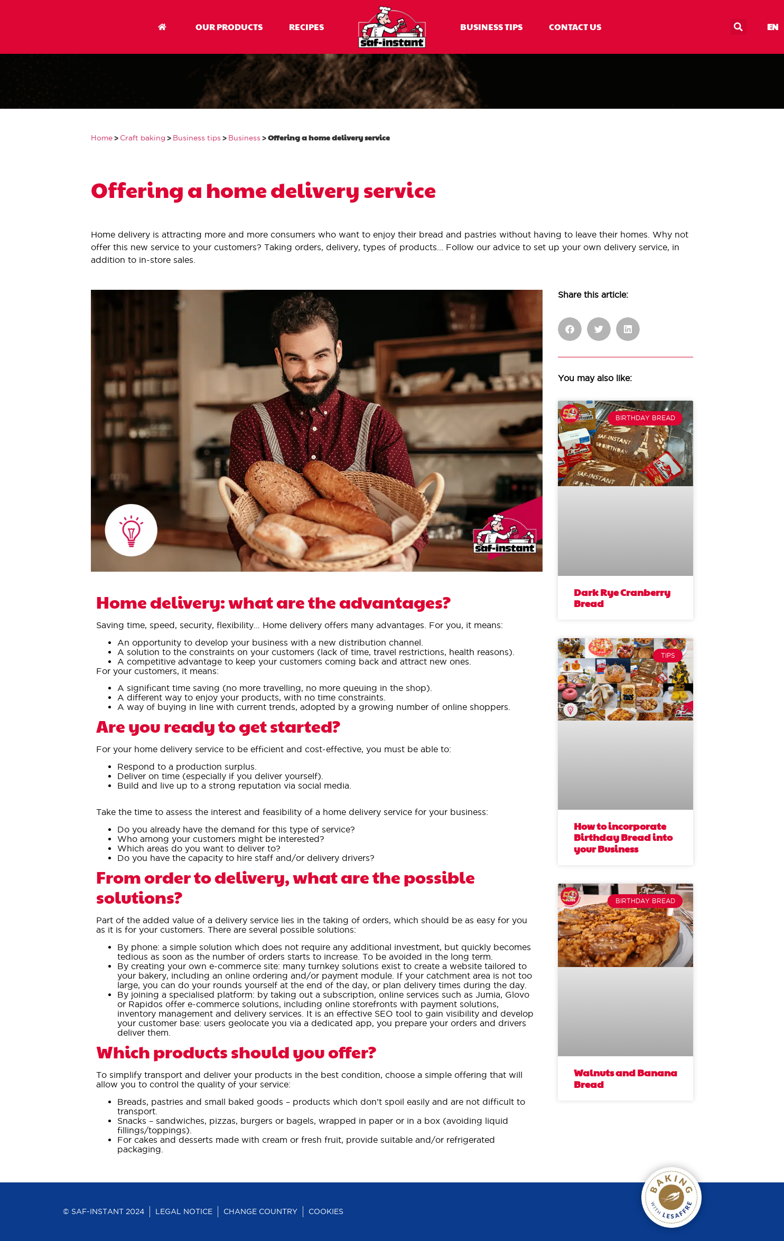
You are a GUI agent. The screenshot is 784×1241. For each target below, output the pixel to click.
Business (244, 138)
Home (102, 138)
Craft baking (142, 138)
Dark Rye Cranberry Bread (622, 597)
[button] (738, 27)
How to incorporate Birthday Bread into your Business (623, 837)
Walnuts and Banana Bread (625, 1078)
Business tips (197, 138)
